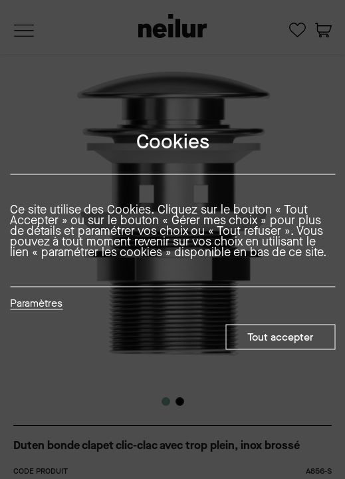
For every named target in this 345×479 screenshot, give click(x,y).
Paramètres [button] (36, 304)
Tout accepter (280, 337)
